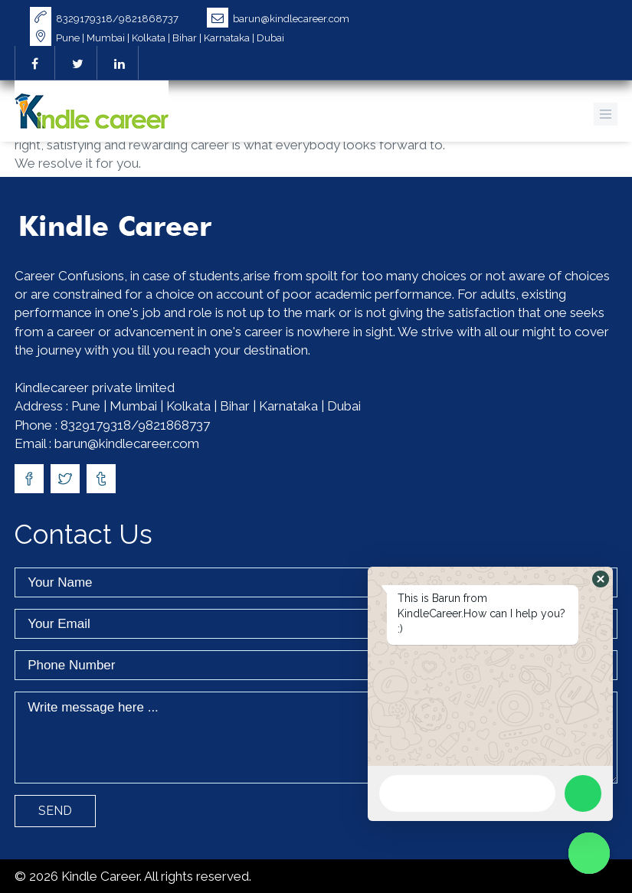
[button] (600, 579)
